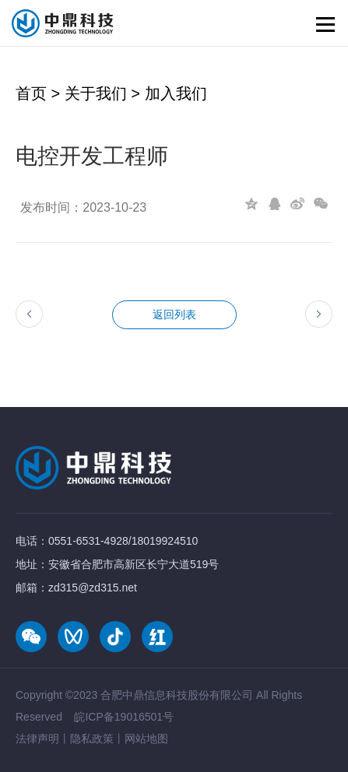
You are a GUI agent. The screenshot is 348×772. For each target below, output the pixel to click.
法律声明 (37, 738)
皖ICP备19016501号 (124, 717)
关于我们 (96, 93)
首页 (31, 93)
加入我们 (176, 93)
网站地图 (146, 738)
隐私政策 (92, 738)
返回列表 (174, 314)
